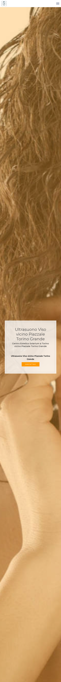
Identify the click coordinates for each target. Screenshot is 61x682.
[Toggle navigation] (57, 4)
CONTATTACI (30, 364)
